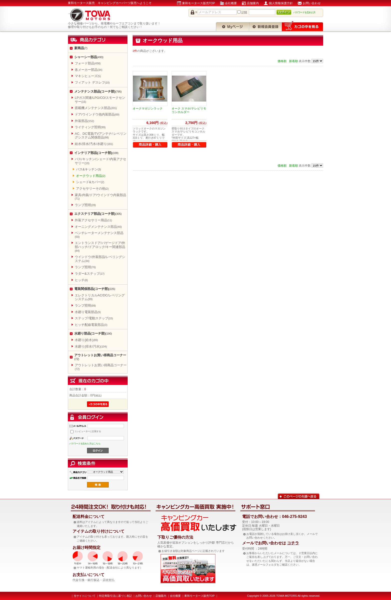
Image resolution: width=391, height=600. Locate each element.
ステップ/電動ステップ (94, 318)
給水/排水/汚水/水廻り (94, 144)
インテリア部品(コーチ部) (96, 153)
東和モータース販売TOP (198, 3)
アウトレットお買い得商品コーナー (100, 356)
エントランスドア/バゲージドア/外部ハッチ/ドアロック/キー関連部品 (100, 246)
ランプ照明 (85, 205)
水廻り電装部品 (88, 312)
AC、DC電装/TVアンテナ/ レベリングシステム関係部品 (100, 135)
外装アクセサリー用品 (93, 220)
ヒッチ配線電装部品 (91, 325)
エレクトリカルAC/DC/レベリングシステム (100, 297)
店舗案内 (253, 3)
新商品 (80, 48)
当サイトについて (85, 595)
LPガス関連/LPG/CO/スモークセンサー (100, 100)
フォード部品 (87, 63)
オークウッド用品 (90, 176)
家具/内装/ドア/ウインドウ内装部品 (100, 196)
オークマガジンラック (148, 108)
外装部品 (84, 121)
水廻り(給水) (86, 340)
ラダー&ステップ (89, 273)
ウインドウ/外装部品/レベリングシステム (100, 259)
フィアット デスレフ (92, 82)
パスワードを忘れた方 (304, 12)
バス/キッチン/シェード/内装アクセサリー (100, 161)
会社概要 (231, 3)
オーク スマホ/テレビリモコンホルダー (189, 110)
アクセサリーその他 (92, 188)
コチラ (293, 543)
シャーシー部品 (88, 57)
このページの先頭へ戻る (298, 496)
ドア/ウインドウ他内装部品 (97, 114)
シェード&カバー (90, 182)
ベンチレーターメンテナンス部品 (99, 234)
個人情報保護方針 (281, 3)
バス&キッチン (88, 169)
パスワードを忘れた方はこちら (84, 443)
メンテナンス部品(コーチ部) (98, 91)
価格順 (282, 61)
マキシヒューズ (88, 76)
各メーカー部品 (88, 70)
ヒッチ (81, 280)
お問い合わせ (312, 3)
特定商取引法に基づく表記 (115, 595)
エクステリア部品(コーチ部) (98, 214)
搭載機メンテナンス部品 (96, 108)
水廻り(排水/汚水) (91, 346)
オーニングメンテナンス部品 (98, 227)
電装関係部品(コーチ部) (94, 289)
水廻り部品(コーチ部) (93, 333)
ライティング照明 (90, 127)
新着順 (293, 61)
